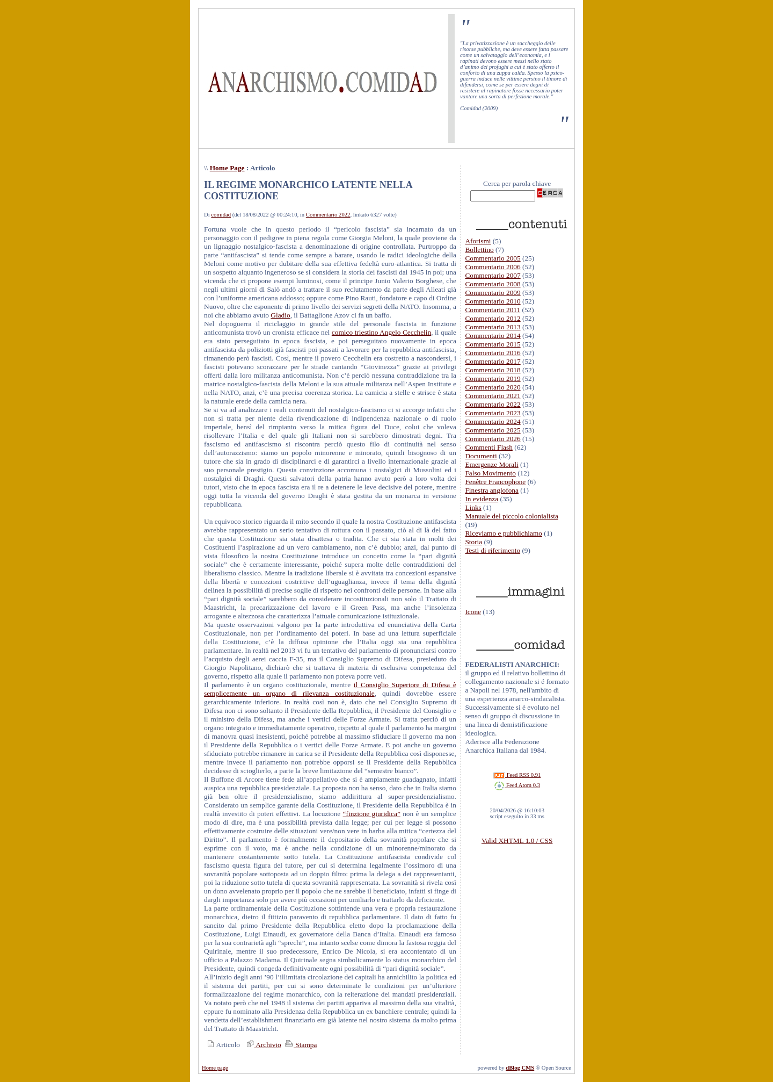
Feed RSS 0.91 (517, 775)
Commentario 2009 (492, 292)
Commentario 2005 (492, 258)
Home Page (227, 168)
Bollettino (479, 250)
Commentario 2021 (492, 396)
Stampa (300, 1045)
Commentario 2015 (492, 344)
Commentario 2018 (492, 370)
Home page (215, 1068)
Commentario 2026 (492, 439)
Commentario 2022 (328, 215)
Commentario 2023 (492, 413)
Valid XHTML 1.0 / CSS (517, 840)
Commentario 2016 (492, 353)
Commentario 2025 (492, 430)
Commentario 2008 (492, 284)
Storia (473, 542)
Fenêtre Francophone (495, 482)
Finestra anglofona (492, 490)
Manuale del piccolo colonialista (511, 516)
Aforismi (478, 241)
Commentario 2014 (492, 335)
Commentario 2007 (492, 275)
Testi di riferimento (492, 550)
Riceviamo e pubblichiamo (503, 533)
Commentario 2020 (492, 387)
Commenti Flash (489, 447)
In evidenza (481, 499)
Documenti (481, 456)
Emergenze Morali (491, 464)
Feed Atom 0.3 (517, 785)
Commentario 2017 (492, 361)
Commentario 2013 (492, 327)
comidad (221, 215)
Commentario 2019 (492, 378)
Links (473, 507)
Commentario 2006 (492, 267)
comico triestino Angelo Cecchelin (381, 332)
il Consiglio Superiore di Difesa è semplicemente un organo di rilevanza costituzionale (330, 689)
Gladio (280, 315)
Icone (473, 612)
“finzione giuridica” (371, 814)
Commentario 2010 (492, 301)
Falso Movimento (490, 473)
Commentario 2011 (492, 310)
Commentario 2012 (492, 318)
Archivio (262, 1045)
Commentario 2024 (492, 421)
